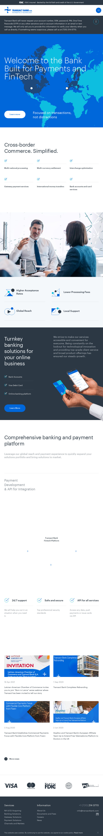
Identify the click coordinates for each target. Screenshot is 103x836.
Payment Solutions (12, 820)
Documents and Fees (46, 813)
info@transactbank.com (88, 810)
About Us (41, 810)
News (39, 820)
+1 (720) (89, 805)
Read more (78, 832)
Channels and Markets (14, 823)
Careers (40, 816)
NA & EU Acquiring (12, 810)
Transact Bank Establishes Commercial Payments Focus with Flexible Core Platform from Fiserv (26, 734)
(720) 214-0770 (69, 29)
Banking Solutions (12, 813)
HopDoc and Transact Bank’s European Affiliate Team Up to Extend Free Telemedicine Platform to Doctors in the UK (75, 735)
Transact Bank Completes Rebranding (70, 687)
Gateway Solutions (12, 816)
